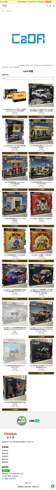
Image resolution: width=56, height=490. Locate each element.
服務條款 (21, 487)
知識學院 (5, 456)
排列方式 (5, 75)
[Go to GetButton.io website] (53, 488)
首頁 (3, 11)
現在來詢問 (49, 1)
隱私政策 (28, 487)
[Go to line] (52, 486)
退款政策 (35, 487)
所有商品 (5, 450)
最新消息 (5, 453)
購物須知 (5, 459)
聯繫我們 (5, 462)
